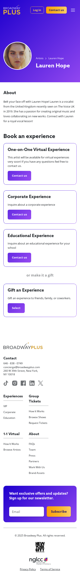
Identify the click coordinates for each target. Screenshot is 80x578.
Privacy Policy (28, 569)
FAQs (32, 443)
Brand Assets (37, 473)
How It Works (36, 411)
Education (9, 417)
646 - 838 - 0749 (13, 363)
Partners (34, 461)
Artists (40, 58)
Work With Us (37, 467)
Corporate (9, 412)
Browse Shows (37, 417)
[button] (73, 10)
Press (32, 455)
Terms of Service (50, 569)
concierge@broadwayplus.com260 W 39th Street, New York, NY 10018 (21, 371)
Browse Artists (12, 449)
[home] (11, 10)
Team (32, 449)
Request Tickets (38, 422)
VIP (5, 406)
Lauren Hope (56, 58)
